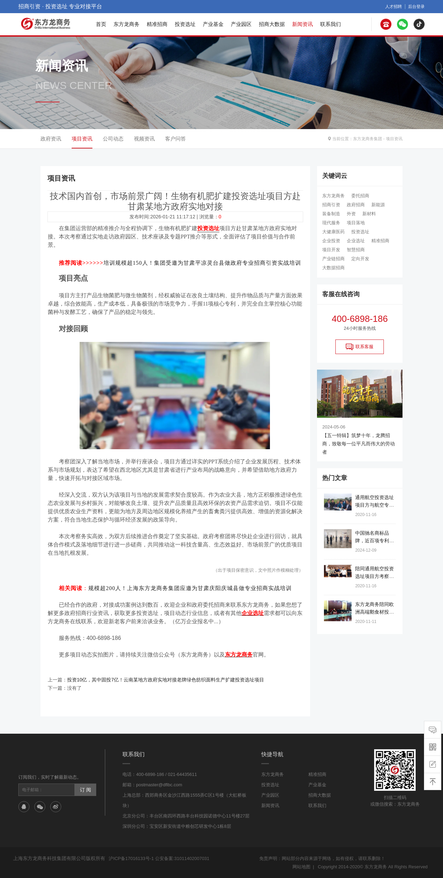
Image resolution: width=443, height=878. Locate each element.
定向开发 (360, 258)
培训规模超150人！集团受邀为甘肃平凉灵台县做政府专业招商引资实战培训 (202, 263)
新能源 (378, 204)
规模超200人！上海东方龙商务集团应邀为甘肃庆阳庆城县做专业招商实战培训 (190, 588)
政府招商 (356, 204)
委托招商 (360, 195)
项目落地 (356, 222)
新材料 (369, 213)
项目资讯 (394, 138)
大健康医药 (333, 231)
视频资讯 (144, 139)
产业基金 (213, 24)
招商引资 (331, 204)
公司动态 (113, 139)
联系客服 (359, 347)
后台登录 (416, 6)
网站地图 (301, 866)
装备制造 (331, 213)
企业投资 (331, 240)
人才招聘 (393, 6)
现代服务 (331, 222)
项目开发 (331, 249)
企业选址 (356, 240)
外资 (351, 213)
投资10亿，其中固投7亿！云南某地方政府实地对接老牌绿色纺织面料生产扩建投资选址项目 (165, 679)
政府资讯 (50, 139)
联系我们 (330, 24)
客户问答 (175, 139)
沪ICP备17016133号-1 (131, 858)
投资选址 (185, 24)
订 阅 (85, 790)
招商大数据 (272, 24)
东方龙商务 (126, 24)
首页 (101, 24)
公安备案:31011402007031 (182, 858)
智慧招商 (356, 249)
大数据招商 (333, 267)
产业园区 (241, 24)
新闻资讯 (302, 24)
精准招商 (157, 24)
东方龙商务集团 (367, 138)
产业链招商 (333, 258)
